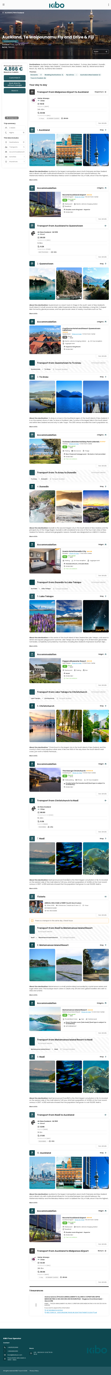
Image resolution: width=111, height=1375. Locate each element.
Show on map (79, 197)
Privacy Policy (34, 1371)
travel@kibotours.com (15, 1355)
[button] (34, 150)
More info (33, 180)
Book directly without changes (15, 84)
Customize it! (14, 77)
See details (102, 123)
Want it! (14, 90)
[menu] (108, 5)
